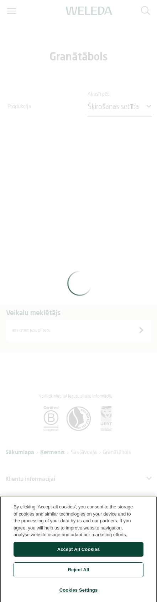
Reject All (78, 572)
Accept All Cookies (78, 552)
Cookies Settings (78, 593)
